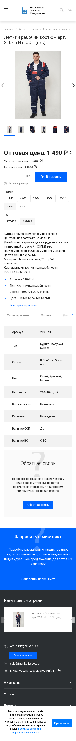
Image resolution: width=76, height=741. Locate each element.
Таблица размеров (19, 183)
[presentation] (2, 85)
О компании (12, 682)
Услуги (9, 694)
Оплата (46, 315)
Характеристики (18, 315)
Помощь (10, 705)
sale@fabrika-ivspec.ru (25, 663)
